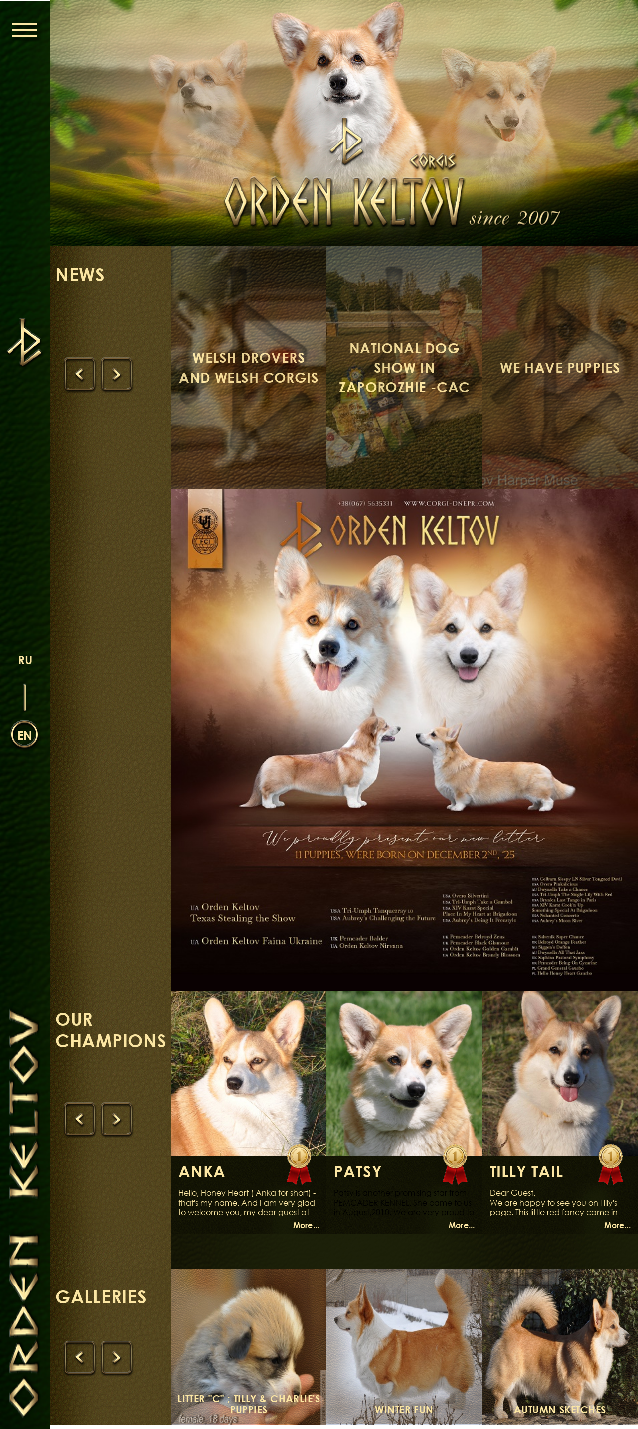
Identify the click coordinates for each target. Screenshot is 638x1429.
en (24, 734)
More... (306, 1230)
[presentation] (80, 376)
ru (25, 659)
